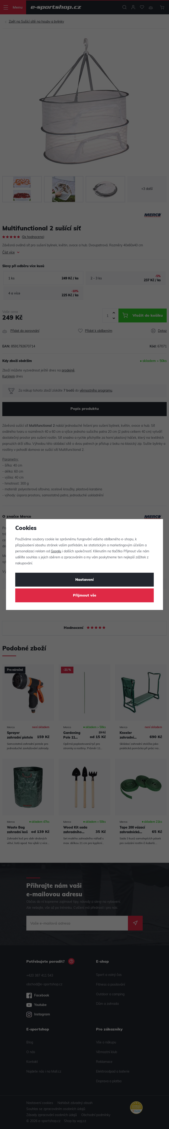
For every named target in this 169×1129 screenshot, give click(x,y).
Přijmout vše (84, 595)
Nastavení (84, 580)
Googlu (56, 551)
